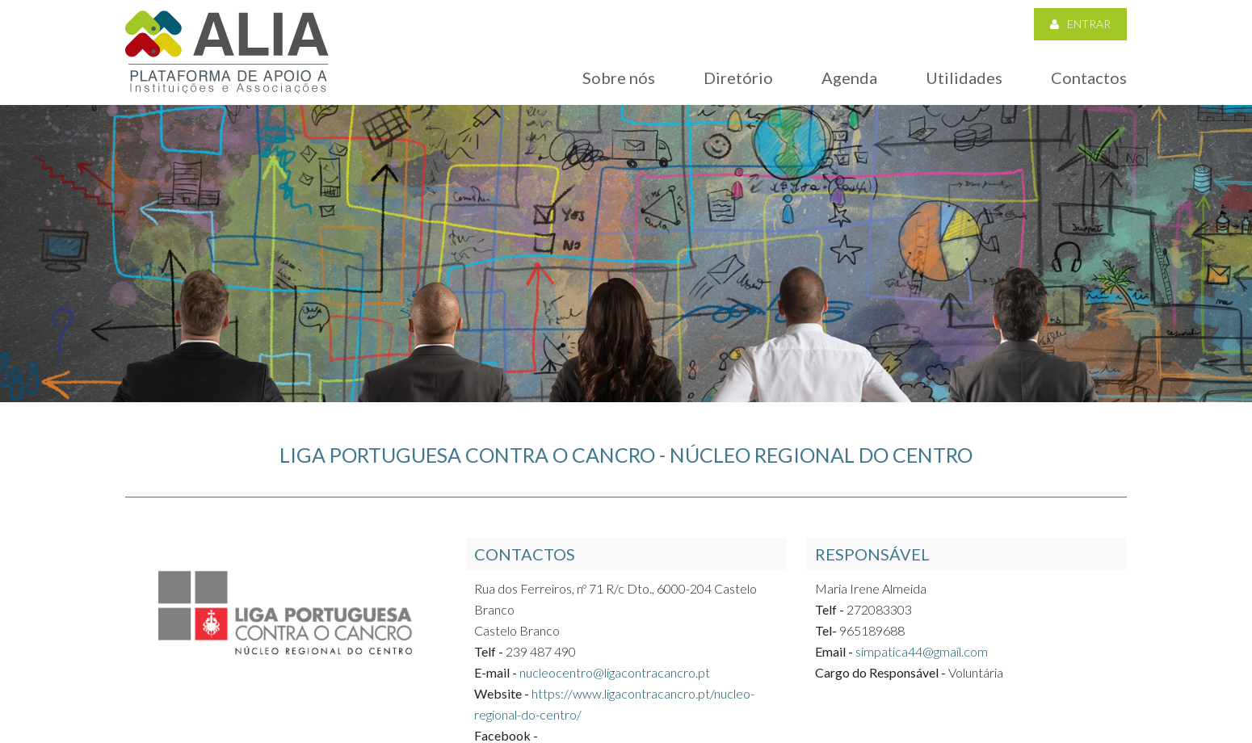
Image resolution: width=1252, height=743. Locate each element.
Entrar (1080, 24)
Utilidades (964, 77)
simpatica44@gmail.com (921, 651)
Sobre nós (618, 77)
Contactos (1089, 77)
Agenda (849, 77)
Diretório (738, 77)
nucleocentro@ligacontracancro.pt (614, 672)
